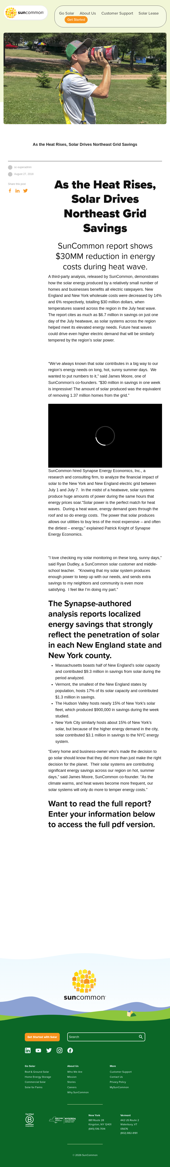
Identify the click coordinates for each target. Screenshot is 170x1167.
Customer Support (117, 13)
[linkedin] (28, 1051)
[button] (76, 19)
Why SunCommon (78, 1092)
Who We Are (74, 1072)
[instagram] (60, 1051)
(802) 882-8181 (128, 1133)
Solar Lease (149, 13)
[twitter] (49, 1051)
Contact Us (116, 1077)
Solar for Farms (33, 1087)
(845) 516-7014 (97, 1129)
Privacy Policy (118, 1082)
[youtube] (38, 1051)
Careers (72, 1087)
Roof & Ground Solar (37, 1072)
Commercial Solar (35, 1082)
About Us (88, 13)
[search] (106, 1036)
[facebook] (70, 1051)
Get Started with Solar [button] (42, 1037)
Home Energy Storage (38, 1077)
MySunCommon (119, 1087)
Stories (71, 1082)
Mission (72, 1077)
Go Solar (66, 13)
